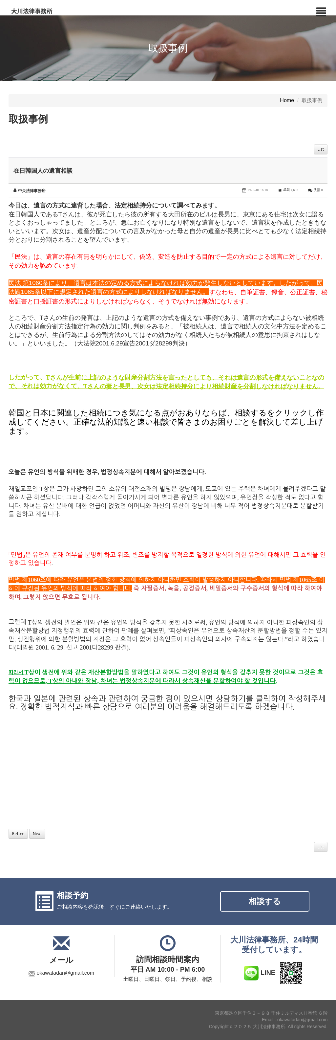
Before (18, 834)
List (321, 149)
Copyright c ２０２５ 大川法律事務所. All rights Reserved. (268, 1026)
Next (37, 834)
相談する (265, 901)
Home (287, 100)
